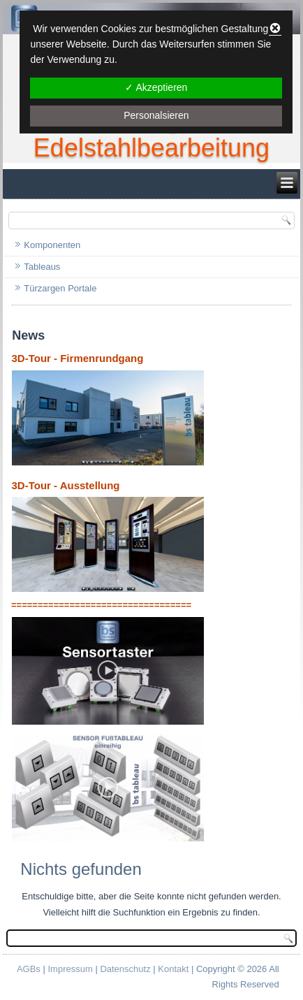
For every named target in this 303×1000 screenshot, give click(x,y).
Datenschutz (125, 969)
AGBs (28, 969)
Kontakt (173, 969)
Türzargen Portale (60, 288)
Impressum (69, 969)
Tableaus (42, 266)
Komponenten (52, 245)
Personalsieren (156, 115)
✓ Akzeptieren (156, 87)
